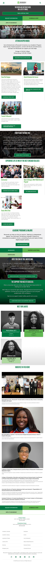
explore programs (23, 244)
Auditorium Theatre (6, 538)
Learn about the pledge (22, 155)
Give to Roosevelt (27, 538)
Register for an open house (22, 57)
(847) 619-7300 (22, 525)
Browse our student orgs (10, 190)
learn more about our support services (22, 300)
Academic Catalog (5, 534)
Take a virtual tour (22, 13)
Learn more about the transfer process (9, 126)
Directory (4, 545)
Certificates (11, 254)
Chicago (21, 34)
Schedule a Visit (33, 18)
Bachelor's (11, 250)
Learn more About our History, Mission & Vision (22, 276)
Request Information (11, 18)
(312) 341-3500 (22, 520)
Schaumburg (30, 34)
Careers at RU (5, 541)
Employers (26, 531)
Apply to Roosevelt (11, 22)
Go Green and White (31, 191)
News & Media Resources (28, 541)
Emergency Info (5, 548)
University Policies (27, 548)
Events (25, 534)
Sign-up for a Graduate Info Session (33, 90)
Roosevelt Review (27, 545)
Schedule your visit (8, 97)
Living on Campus (7, 224)
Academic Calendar (6, 531)
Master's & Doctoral (34, 250)
